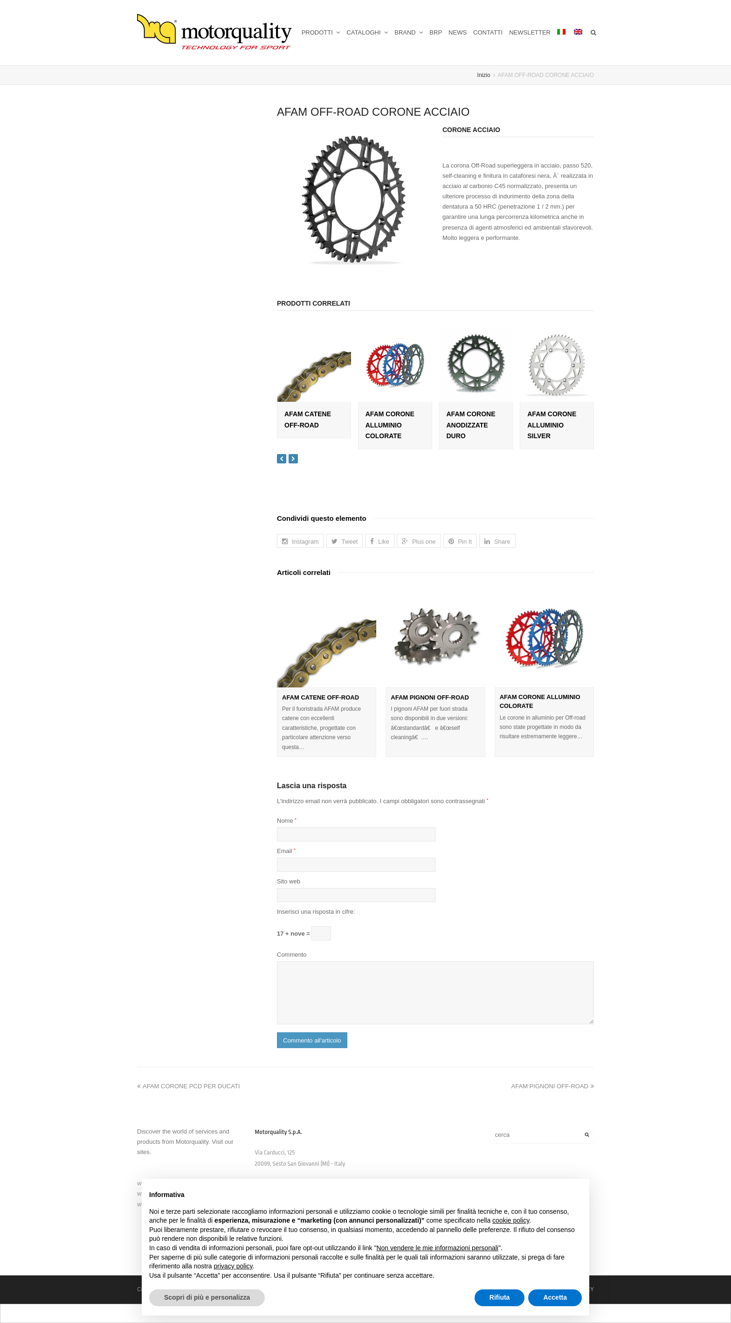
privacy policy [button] (233, 1266)
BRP (435, 32)
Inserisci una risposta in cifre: (316, 911)
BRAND (408, 32)
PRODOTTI (321, 32)
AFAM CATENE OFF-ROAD (320, 697)
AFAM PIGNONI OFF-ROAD (430, 697)
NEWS (457, 32)
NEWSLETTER (530, 32)
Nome (287, 820)
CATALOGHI (367, 32)
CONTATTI (488, 32)
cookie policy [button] (510, 1220)
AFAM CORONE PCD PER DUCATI (188, 1086)
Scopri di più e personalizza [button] (207, 1297)
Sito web (288, 881)
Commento (292, 954)
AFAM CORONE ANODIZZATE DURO (471, 425)
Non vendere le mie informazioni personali (437, 1248)
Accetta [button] (555, 1297)
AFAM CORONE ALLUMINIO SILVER (551, 425)
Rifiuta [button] (500, 1297)
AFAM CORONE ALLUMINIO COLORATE (390, 425)
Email (286, 850)
